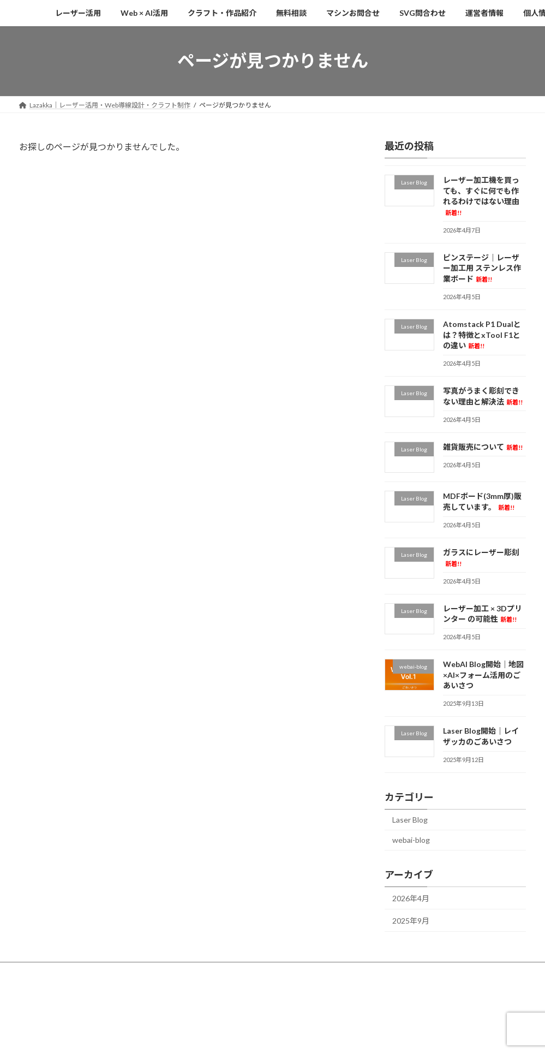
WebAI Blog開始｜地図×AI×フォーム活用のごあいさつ (483, 674)
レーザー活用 (49, 972)
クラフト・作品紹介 (179, 972)
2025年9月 (410, 920)
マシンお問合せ (301, 972)
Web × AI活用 (109, 972)
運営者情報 (421, 972)
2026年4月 (410, 898)
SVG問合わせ (364, 972)
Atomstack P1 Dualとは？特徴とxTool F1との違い (482, 334)
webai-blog (411, 839)
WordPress (225, 1017)
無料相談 (243, 972)
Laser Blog (410, 819)
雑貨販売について (483, 446)
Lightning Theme (273, 1017)
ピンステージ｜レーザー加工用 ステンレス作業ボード (482, 267)
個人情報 (472, 972)
